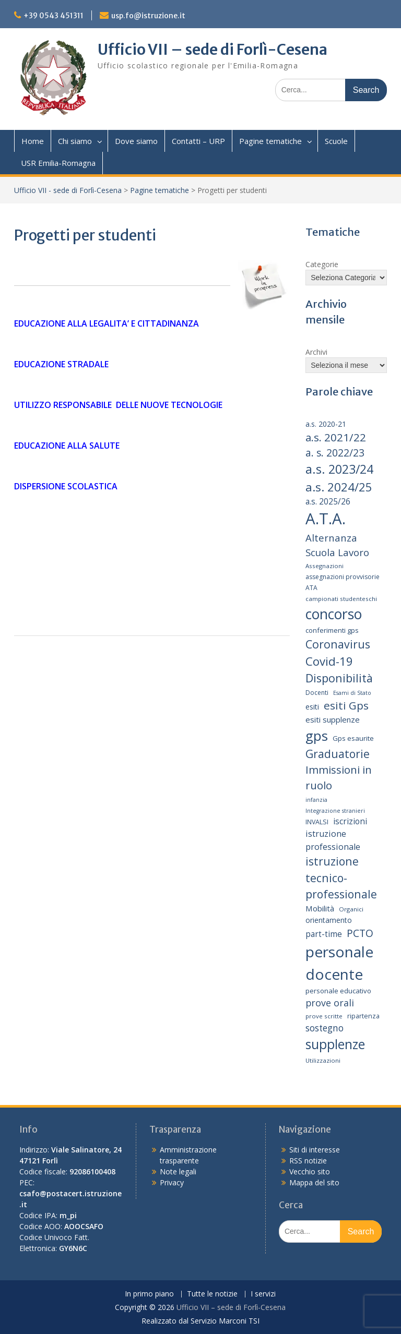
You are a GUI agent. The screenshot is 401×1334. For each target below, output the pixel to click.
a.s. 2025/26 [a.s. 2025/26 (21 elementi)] (327, 501)
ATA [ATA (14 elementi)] (311, 587)
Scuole (336, 141)
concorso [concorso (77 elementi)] (333, 614)
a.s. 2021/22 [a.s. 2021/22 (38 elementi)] (335, 437)
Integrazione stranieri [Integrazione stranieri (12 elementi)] (335, 810)
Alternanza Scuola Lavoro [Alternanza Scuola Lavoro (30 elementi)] (337, 545)
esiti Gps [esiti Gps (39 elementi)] (346, 705)
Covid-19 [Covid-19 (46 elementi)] (329, 661)
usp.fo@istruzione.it (148, 15)
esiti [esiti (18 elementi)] (312, 707)
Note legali (178, 1171)
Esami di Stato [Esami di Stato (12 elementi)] (352, 692)
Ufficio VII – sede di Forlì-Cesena (212, 49)
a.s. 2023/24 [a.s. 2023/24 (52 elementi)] (339, 469)
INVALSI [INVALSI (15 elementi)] (316, 822)
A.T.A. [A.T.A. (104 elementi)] (325, 518)
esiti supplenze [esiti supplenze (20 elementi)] (332, 719)
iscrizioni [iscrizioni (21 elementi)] (350, 821)
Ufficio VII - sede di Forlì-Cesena (68, 190)
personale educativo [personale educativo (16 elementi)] (338, 990)
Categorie (321, 264)
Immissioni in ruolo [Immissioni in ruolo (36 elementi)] (338, 777)
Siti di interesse (314, 1150)
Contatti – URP (198, 141)
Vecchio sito (309, 1171)
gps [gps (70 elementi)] (316, 735)
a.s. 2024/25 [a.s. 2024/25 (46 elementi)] (338, 487)
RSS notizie (308, 1160)
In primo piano (149, 1294)
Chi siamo (75, 141)
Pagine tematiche (270, 141)
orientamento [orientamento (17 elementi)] (328, 920)
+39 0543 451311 (53, 15)
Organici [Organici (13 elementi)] (351, 909)
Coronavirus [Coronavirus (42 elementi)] (337, 644)
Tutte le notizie (212, 1294)
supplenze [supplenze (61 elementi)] (335, 1044)
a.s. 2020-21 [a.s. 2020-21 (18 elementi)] (325, 424)
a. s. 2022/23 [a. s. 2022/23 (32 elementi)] (334, 453)
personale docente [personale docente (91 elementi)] (339, 962)
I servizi (263, 1294)
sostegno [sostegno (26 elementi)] (324, 1028)
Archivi (316, 352)
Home (32, 141)
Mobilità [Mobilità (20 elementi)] (319, 908)
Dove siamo (136, 141)
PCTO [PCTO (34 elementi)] (360, 933)
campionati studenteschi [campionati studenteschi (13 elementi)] (341, 599)
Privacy (172, 1182)
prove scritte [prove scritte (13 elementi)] (324, 1016)
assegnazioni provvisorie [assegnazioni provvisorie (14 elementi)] (342, 576)
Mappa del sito (314, 1182)
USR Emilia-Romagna (58, 163)
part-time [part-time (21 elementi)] (323, 934)
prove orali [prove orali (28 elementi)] (329, 1002)
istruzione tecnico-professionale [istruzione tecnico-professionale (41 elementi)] (341, 878)
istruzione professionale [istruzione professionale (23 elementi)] (332, 840)
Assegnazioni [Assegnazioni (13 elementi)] (324, 566)
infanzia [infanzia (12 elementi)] (316, 799)
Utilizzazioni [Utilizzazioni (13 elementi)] (322, 1060)
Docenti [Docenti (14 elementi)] (316, 692)
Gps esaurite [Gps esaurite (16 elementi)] (353, 738)
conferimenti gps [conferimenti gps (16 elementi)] (332, 630)
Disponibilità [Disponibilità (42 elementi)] (339, 678)
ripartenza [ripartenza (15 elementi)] (363, 1016)
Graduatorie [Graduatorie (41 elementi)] (337, 753)
